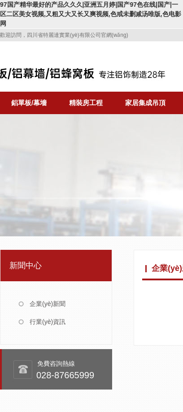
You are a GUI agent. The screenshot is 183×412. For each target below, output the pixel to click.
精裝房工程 (86, 102)
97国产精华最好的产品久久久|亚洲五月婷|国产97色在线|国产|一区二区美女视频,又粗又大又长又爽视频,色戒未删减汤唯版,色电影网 (90, 14)
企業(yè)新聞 (47, 303)
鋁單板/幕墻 (29, 102)
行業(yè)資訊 (47, 321)
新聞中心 (25, 265)
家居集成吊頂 (145, 102)
